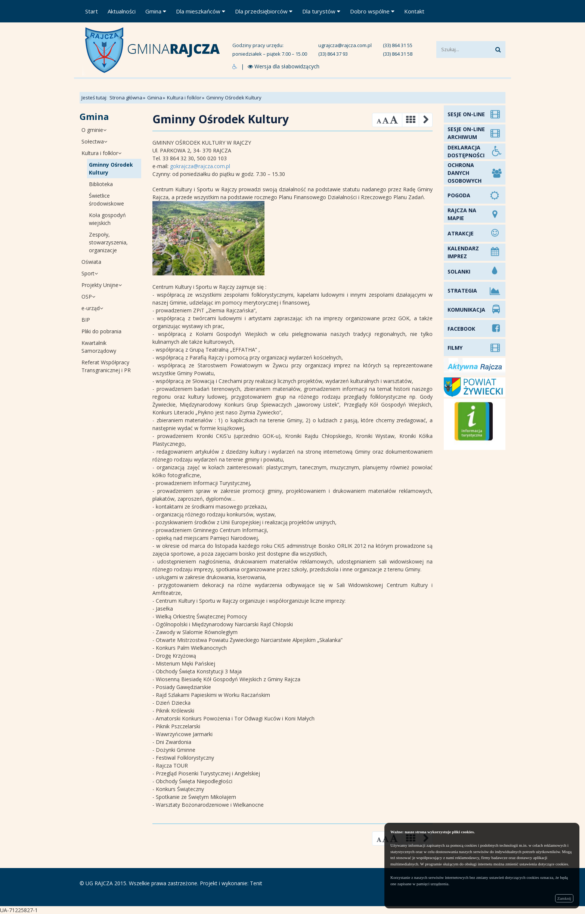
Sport (89, 273)
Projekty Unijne (101, 284)
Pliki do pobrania (101, 331)
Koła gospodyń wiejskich (107, 218)
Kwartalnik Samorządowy (98, 346)
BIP (85, 319)
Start (91, 11)
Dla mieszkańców (200, 11)
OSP (88, 296)
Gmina (155, 11)
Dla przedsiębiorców (263, 11)
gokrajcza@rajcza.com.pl (200, 166)
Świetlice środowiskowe (106, 199)
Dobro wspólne (372, 11)
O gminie (93, 129)
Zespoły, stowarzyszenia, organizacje (108, 242)
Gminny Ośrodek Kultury (111, 168)
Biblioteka (101, 184)
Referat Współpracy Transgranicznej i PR (106, 366)
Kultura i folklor (184, 97)
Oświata (91, 261)
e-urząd (92, 308)
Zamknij (564, 898)
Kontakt (414, 11)
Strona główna (125, 97)
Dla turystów (321, 11)
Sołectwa (94, 141)
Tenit (256, 883)
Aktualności (122, 11)
